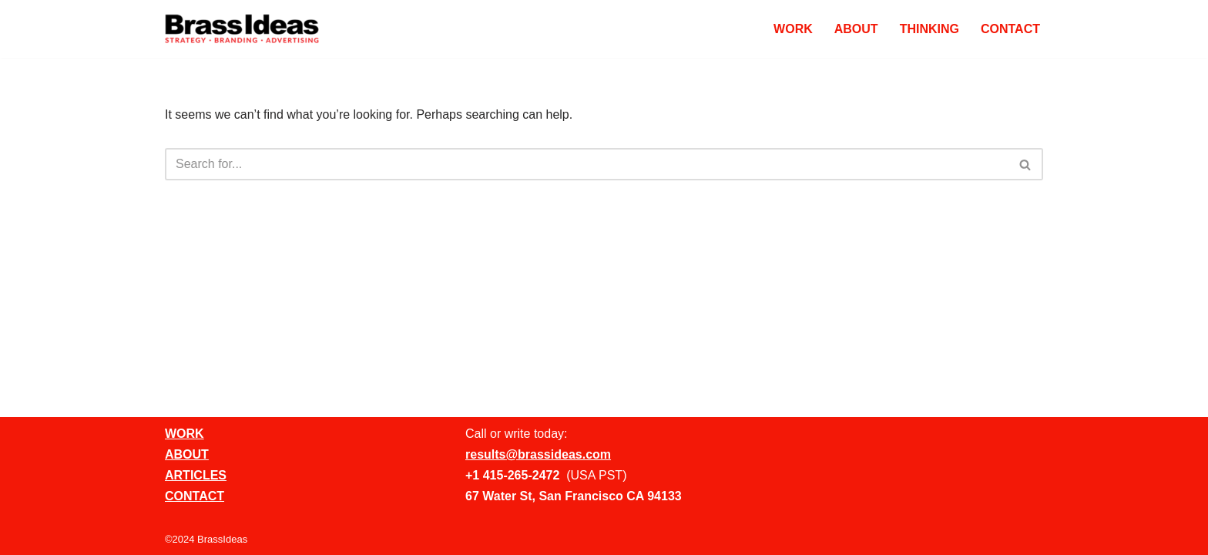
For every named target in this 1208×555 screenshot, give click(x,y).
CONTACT (1010, 28)
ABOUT (856, 28)
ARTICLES (195, 475)
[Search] (586, 164)
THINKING (929, 28)
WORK (793, 28)
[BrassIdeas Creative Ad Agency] (242, 29)
